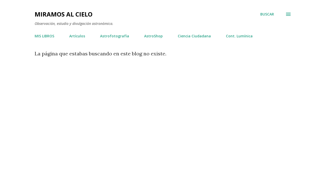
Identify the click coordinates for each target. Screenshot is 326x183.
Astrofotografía (114, 36)
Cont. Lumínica (239, 36)
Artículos (77, 36)
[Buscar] (267, 14)
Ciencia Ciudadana (194, 36)
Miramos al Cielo (63, 14)
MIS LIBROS (44, 36)
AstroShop (153, 36)
